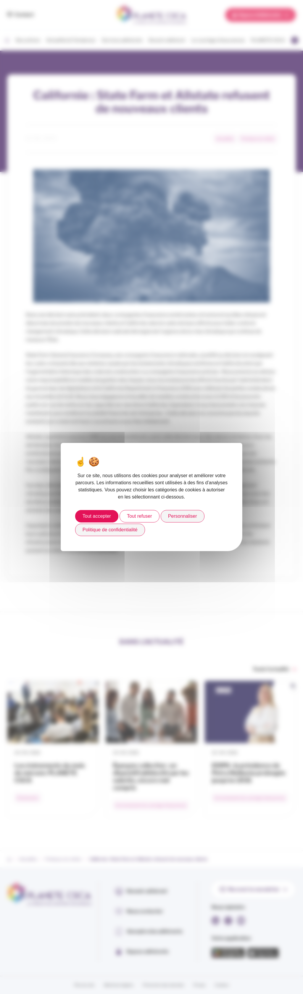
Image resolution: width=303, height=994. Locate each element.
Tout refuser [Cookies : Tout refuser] (139, 516)
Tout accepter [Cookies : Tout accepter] (97, 516)
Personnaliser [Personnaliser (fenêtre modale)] (182, 516)
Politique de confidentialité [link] (110, 529)
